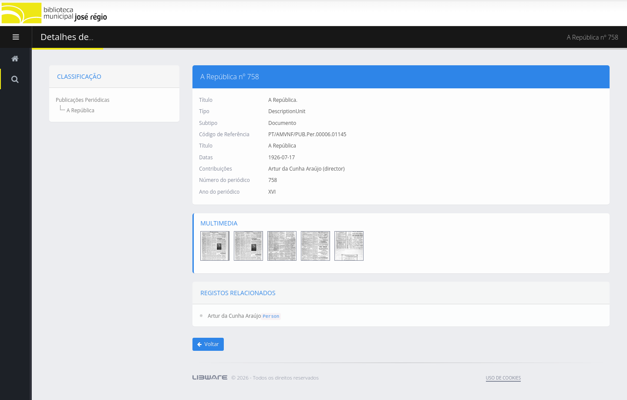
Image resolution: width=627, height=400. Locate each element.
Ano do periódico (219, 191)
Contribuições (215, 168)
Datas (205, 156)
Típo (204, 110)
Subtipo (208, 122)
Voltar (208, 344)
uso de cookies (503, 378)
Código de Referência (224, 133)
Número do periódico (224, 179)
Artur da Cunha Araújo (234, 314)
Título (205, 99)
